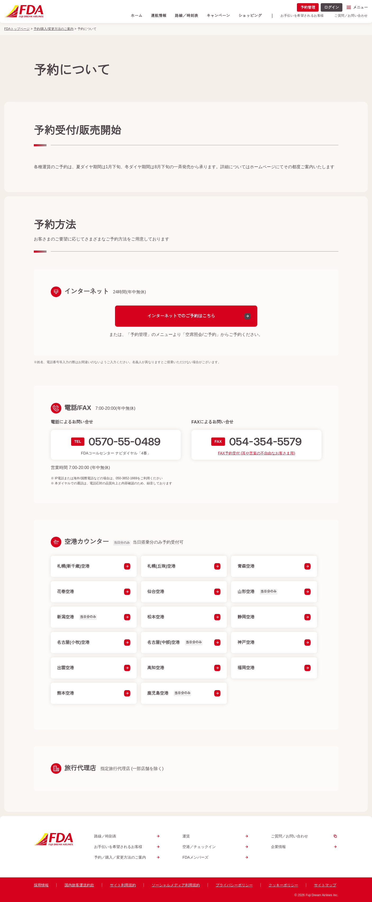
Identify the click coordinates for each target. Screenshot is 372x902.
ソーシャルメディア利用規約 (176, 885)
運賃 (216, 836)
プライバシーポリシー (234, 885)
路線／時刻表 (186, 15)
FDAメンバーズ (216, 857)
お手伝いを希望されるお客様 (302, 15)
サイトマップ (325, 885)
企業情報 (304, 847)
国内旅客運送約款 (79, 885)
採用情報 (41, 885)
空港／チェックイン (216, 847)
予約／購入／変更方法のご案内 (128, 857)
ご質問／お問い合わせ (351, 15)
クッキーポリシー (283, 885)
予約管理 (307, 7)
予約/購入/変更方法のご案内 (54, 29)
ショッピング (250, 15)
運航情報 (159, 15)
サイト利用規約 (123, 885)
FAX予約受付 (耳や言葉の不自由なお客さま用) (256, 453)
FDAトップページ (17, 29)
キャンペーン (218, 15)
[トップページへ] (23, 11)
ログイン (331, 7)
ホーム (137, 15)
